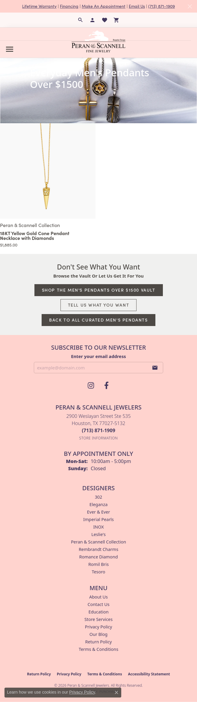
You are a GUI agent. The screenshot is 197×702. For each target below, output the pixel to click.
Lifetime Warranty (39, 6)
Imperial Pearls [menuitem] (98, 519)
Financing (69, 6)
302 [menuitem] (98, 497)
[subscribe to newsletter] (155, 367)
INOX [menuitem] (98, 527)
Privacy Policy (98, 627)
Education (98, 612)
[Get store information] (98, 438)
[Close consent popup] (116, 692)
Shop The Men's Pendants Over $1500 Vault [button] (98, 290)
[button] (81, 20)
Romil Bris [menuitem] (98, 564)
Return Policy (98, 642)
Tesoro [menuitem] (98, 572)
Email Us (137, 6)
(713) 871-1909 (161, 6)
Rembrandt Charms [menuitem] (98, 549)
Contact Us (98, 604)
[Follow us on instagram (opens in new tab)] (90, 385)
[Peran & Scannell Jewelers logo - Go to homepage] (98, 41)
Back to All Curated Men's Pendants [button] (98, 320)
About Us (98, 597)
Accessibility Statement (149, 674)
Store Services (98, 619)
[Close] (189, 6)
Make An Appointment (103, 6)
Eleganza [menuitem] (98, 504)
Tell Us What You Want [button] (98, 305)
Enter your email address (98, 356)
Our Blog (98, 634)
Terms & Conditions (98, 649)
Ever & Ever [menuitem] (98, 512)
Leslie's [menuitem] (98, 534)
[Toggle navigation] (9, 49)
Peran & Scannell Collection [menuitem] (98, 542)
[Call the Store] (98, 430)
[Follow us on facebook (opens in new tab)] (106, 385)
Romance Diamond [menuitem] (98, 557)
